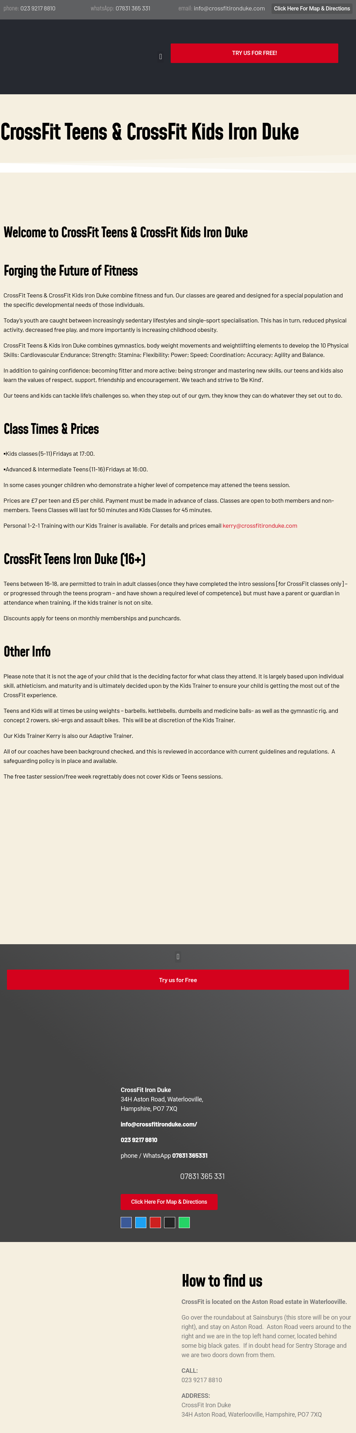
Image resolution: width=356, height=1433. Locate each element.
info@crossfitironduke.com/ (159, 1100)
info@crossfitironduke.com (229, 8)
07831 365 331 (132, 8)
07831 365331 (189, 1132)
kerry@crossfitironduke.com (260, 501)
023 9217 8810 (37, 8)
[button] (160, 45)
